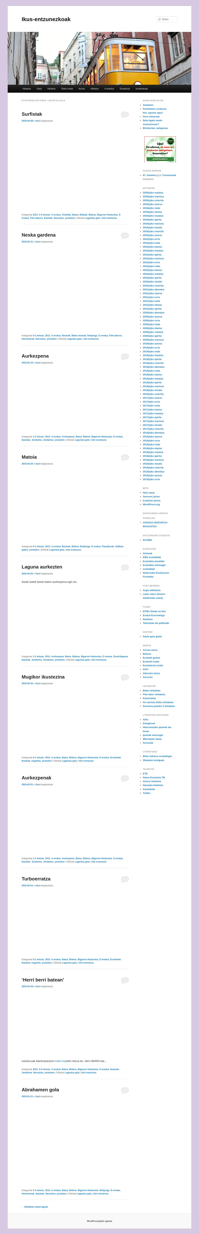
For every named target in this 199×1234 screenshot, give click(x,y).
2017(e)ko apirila (152, 417)
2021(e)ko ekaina (152, 305)
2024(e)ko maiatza (153, 215)
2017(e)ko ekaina (152, 409)
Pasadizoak (108, 546)
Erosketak (115, 757)
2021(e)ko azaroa (152, 293)
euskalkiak (149, 569)
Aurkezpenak (36, 777)
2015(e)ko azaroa (152, 475)
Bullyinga (92, 335)
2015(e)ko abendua (153, 471)
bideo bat (60, 1061)
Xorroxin (148, 677)
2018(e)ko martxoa (153, 386)
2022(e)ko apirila (152, 277)
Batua (75, 214)
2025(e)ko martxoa (153, 196)
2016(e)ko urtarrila (153, 467)
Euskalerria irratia (153, 665)
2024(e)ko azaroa (152, 204)
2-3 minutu (38, 1190)
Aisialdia (66, 214)
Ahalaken (148, 105)
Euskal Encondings (154, 615)
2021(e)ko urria (151, 297)
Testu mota (67, 88)
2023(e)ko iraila (151, 243)
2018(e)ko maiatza (153, 378)
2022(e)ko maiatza (153, 274)
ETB (145, 773)
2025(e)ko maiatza (153, 192)
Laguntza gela (92, 218)
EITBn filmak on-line (154, 611)
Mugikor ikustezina (43, 677)
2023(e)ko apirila (152, 254)
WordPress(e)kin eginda (99, 1221)
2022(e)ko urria (151, 262)
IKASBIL (147, 540)
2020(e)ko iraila (151, 324)
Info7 (146, 669)
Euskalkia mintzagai (154, 565)
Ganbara (148, 619)
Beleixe (147, 653)
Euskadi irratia (151, 661)
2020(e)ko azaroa (152, 316)
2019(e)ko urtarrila (153, 363)
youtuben (70, 218)
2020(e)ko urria (151, 320)
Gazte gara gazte (152, 636)
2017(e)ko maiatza (153, 413)
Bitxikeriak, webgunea (155, 128)
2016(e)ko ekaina (152, 448)
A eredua (109, 88)
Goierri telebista (152, 781)
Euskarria (125, 88)
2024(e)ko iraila (151, 208)
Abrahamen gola (40, 1089)
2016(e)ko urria (151, 440)
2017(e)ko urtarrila (153, 428)
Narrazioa (59, 218)
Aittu (145, 719)
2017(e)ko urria (151, 401)
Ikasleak (48, 218)
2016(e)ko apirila (152, 456)
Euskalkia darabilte (153, 561)
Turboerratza (36, 879)
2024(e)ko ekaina (152, 212)
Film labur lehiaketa (154, 694)
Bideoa (92, 214)
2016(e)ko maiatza (153, 452)
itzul (37, 121)
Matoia (29, 457)
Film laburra (36, 218)
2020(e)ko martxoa (153, 339)
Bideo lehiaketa (151, 690)
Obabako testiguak (153, 760)
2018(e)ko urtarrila (153, 394)
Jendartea (36, 440)
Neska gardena (39, 235)
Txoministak (169, 175)
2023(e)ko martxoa (153, 258)
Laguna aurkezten (42, 567)
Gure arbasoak (151, 116)
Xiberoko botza (151, 673)
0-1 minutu (38, 335)
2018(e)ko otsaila (152, 390)
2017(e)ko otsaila (152, 425)
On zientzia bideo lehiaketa (158, 702)
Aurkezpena (35, 356)
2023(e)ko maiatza (153, 250)
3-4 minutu (44, 214)
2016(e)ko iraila (151, 444)
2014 (35, 214)
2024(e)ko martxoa (153, 223)
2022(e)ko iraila (151, 266)
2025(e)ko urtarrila (153, 200)
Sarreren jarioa (151, 496)
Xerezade (148, 742)
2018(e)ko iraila (151, 370)
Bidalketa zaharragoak (35, 1207)
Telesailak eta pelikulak (156, 623)
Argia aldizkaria (151, 590)
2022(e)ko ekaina (152, 270)
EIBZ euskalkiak (152, 557)
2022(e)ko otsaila (152, 281)
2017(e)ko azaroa (152, 397)
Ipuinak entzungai (153, 735)
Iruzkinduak (142, 88)
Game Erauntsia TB (154, 777)
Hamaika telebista (153, 785)
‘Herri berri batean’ (43, 980)
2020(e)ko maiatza (153, 332)
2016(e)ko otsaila (152, 463)
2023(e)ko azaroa (152, 235)
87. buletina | (150, 175)
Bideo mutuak (79, 335)
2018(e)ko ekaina (152, 374)
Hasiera (27, 88)
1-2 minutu (38, 436)
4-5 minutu (44, 1069)
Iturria (82, 88)
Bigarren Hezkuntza (107, 214)
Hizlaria (51, 88)
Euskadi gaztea (151, 657)
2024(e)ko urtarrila (153, 231)
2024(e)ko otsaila (152, 227)
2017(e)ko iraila (151, 405)
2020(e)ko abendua (153, 312)
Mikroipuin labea (152, 739)
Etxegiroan (149, 723)
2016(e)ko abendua (153, 432)
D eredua (103, 335)
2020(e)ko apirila (152, 335)
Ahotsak (147, 553)
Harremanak (28, 339)
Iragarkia (36, 761)
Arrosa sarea (150, 650)
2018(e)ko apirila (152, 382)
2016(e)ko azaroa (152, 436)
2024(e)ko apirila (152, 219)
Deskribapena (120, 656)
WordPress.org (151, 504)
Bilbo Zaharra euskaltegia (157, 756)
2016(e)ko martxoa (153, 459)
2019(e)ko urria (151, 347)
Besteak (66, 335)
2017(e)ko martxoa (153, 421)
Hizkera (95, 88)
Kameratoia (149, 698)
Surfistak (32, 114)
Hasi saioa (149, 492)
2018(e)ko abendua (153, 366)
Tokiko (146, 793)
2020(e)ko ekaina (152, 328)
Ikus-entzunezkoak (46, 19)
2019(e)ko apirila (152, 359)
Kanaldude (149, 789)
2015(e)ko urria (151, 479)
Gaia (39, 88)
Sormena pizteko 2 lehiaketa (159, 706)
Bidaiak (83, 214)
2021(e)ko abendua (153, 289)
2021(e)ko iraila (151, 301)
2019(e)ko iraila (151, 351)
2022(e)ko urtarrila (153, 285)
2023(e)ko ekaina (152, 246)
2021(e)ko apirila (152, 308)
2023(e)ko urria (151, 239)
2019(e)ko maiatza (153, 355)
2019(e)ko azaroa (152, 343)
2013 (47, 335)
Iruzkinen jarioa (151, 500)
